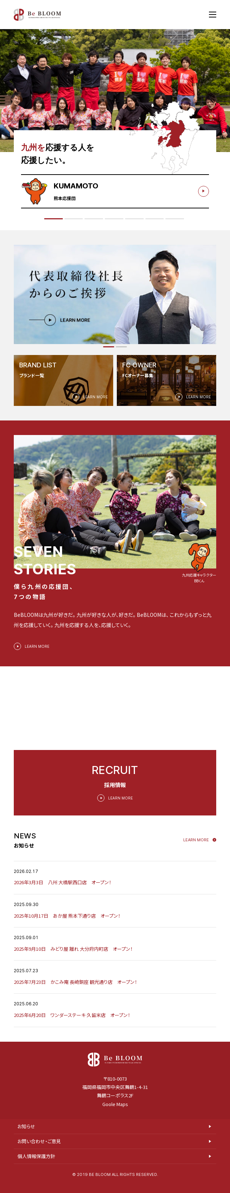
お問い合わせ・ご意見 (39, 1151)
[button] (108, 346)
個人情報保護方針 (36, 1166)
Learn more (196, 848)
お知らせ (26, 1136)
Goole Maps (115, 1113)
